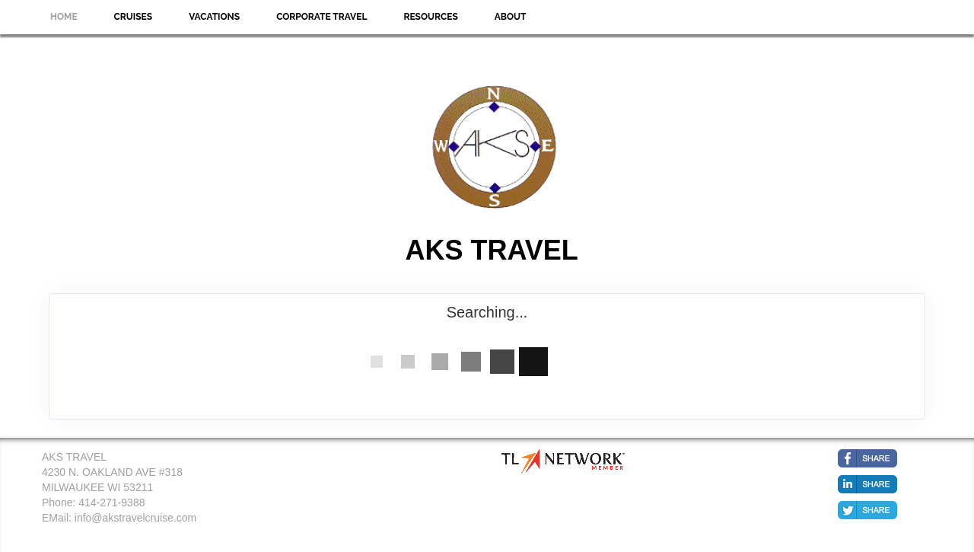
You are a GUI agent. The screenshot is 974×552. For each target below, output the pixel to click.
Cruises (133, 16)
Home (64, 16)
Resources (430, 16)
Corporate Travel (321, 16)
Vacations (214, 16)
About (511, 16)
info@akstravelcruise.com (136, 518)
